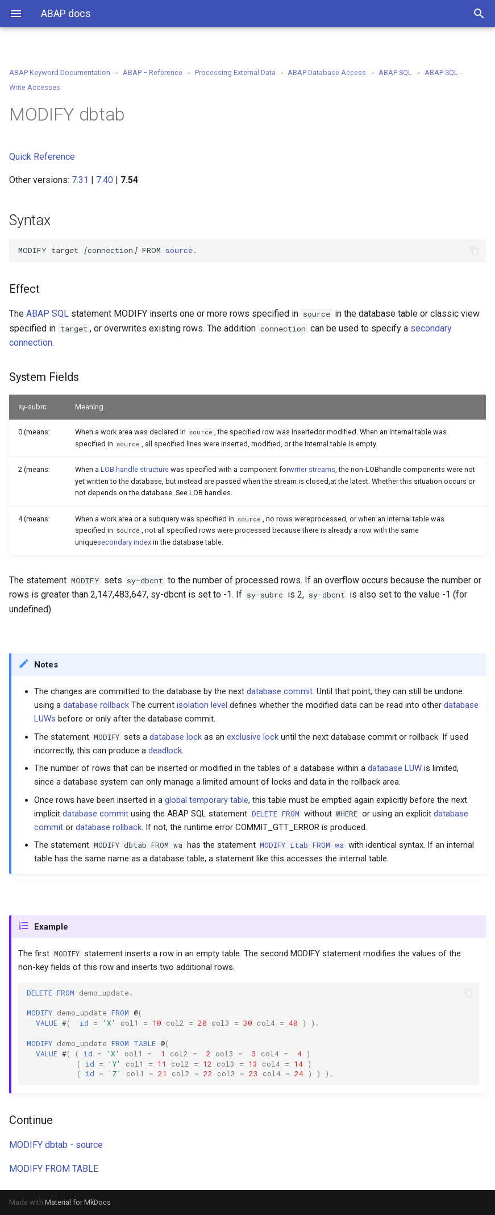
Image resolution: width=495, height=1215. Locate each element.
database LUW (395, 768)
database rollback (96, 705)
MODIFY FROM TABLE (53, 1168)
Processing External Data (235, 72)
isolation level (202, 705)
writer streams (312, 469)
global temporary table (206, 800)
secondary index (124, 542)
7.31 (80, 180)
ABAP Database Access (327, 72)
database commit (280, 691)
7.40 (104, 180)
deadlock (165, 750)
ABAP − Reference (152, 72)
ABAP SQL (395, 72)
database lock (175, 737)
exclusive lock (252, 737)
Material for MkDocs (78, 1202)
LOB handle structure (135, 469)
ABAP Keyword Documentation (59, 72)
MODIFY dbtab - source (56, 1144)
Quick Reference (42, 156)
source (179, 250)
